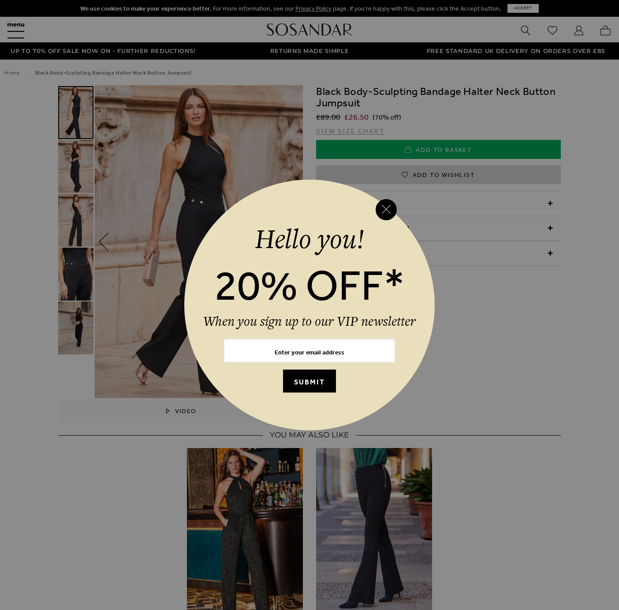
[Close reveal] (386, 209)
